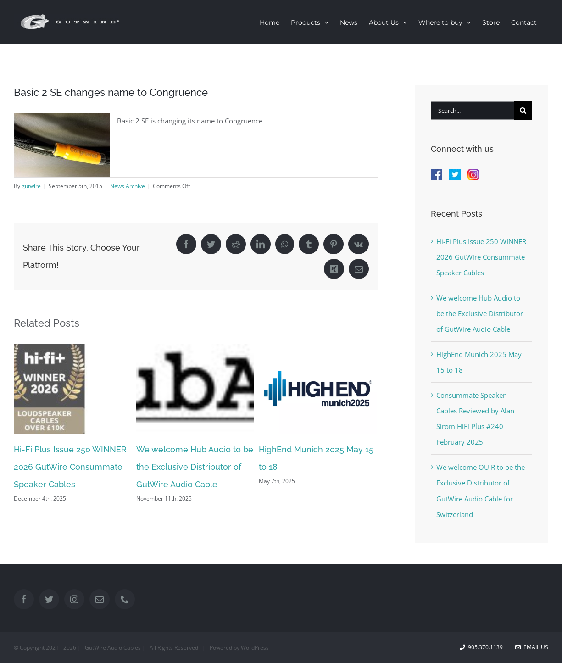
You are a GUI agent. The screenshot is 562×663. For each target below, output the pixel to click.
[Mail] (99, 599)
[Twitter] (49, 599)
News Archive (127, 186)
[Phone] (125, 599)
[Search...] (472, 110)
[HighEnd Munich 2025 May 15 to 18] (318, 388)
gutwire (31, 186)
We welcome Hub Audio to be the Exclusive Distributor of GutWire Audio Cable (194, 467)
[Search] (523, 110)
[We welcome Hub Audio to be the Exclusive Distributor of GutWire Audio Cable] (195, 388)
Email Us (531, 647)
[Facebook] (24, 599)
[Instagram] (74, 599)
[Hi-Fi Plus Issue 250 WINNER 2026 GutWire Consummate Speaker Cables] (73, 388)
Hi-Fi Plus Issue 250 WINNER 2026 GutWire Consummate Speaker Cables (70, 467)
